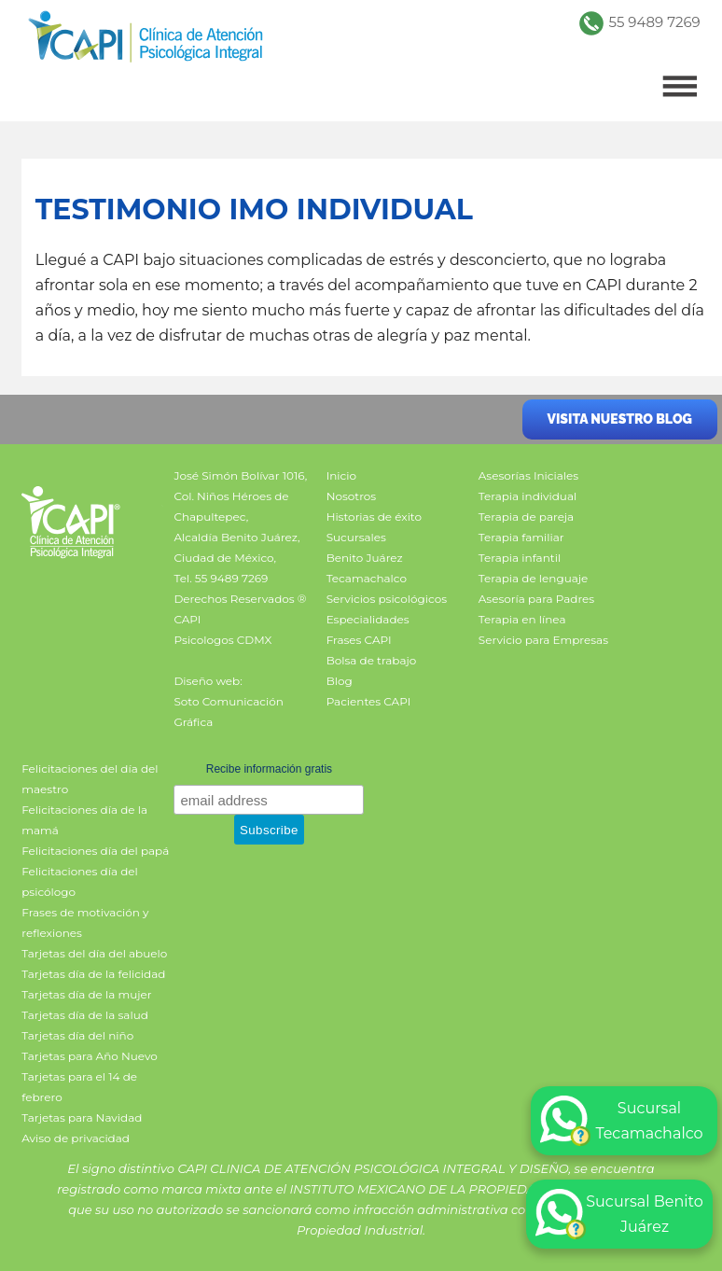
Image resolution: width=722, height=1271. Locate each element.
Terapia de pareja (526, 517)
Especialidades (368, 619)
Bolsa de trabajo (371, 660)
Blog (339, 681)
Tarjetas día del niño (77, 1035)
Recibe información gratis (269, 768)
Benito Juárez (364, 558)
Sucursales (356, 537)
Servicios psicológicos (386, 599)
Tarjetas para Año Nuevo (89, 1056)
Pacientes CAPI (368, 701)
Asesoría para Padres (536, 599)
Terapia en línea (522, 619)
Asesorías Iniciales (528, 475)
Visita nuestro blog (620, 419)
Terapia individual (527, 496)
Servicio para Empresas (543, 640)
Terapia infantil (520, 558)
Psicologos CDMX (222, 640)
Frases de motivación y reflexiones (84, 922)
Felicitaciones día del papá (95, 851)
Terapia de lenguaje (534, 578)
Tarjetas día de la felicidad (93, 974)
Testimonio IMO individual (254, 209)
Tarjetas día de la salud (84, 1015)
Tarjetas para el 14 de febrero (79, 1086)
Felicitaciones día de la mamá (84, 820)
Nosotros (351, 496)
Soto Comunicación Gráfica (228, 711)
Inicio (341, 475)
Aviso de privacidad (75, 1138)
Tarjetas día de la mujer (86, 994)
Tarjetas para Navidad (81, 1117)
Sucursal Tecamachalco (621, 1121)
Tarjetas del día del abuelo (94, 953)
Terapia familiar (521, 537)
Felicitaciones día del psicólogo (79, 881)
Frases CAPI (359, 640)
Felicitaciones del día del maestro (89, 778)
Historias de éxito (374, 517)
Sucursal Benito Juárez (619, 1214)
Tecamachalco (366, 578)
